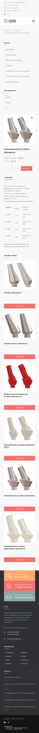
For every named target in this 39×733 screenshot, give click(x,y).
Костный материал (12, 82)
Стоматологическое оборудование (18, 71)
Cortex (8, 97)
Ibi (6, 108)
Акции (8, 660)
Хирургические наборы (14, 60)
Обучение (24, 660)
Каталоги (9, 664)
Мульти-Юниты (11, 55)
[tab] (9, 178)
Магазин (24, 653)
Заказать (26, 168)
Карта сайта (18, 729)
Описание (9, 177)
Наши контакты (21, 577)
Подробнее (19, 306)
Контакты (24, 664)
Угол (7, 161)
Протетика (9, 66)
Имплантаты (10, 50)
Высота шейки (11, 158)
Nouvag (8, 103)
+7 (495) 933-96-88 (12, 5)
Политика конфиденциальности (16, 728)
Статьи (23, 656)
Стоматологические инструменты (18, 76)
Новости (8, 656)
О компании (10, 653)
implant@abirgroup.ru (14, 11)
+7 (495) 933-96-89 (12, 8)
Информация (8, 726)
